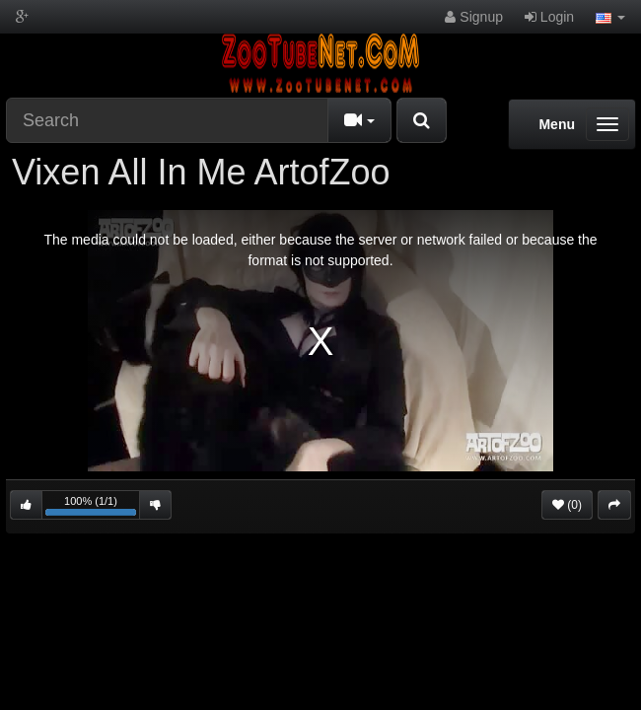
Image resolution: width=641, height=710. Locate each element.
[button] (610, 17)
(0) (567, 505)
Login (549, 17)
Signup (473, 17)
